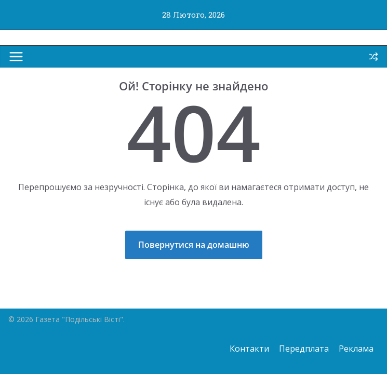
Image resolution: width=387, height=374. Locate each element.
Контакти (249, 348)
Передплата (304, 348)
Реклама (356, 348)
